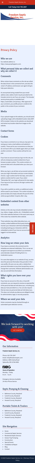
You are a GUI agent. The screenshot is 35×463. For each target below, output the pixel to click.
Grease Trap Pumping (11, 438)
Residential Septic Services (13, 436)
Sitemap (26, 458)
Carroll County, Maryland (12, 396)
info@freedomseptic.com (15, 358)
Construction (9, 440)
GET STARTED (17, 330)
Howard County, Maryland (13, 400)
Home (6, 431)
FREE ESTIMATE (33, 228)
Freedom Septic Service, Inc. (17, 2)
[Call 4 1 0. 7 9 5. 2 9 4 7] (22, 7)
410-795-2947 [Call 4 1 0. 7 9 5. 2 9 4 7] (11, 355)
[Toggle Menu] (2, 2)
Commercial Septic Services (13, 433)
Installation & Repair (11, 445)
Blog (6, 447)
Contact (7, 449)
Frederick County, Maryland (13, 398)
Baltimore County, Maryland (13, 394)
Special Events (9, 442)
